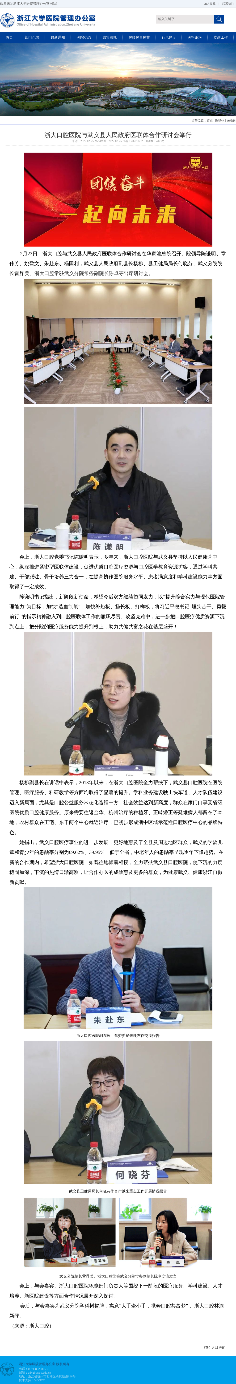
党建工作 (221, 37)
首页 (9, 37)
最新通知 (58, 37)
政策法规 (110, 37)
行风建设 (169, 37)
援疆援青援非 (139, 37)
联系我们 (228, 3)
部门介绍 (32, 37)
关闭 (222, 1347)
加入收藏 (209, 3)
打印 (207, 1347)
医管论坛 (195, 37)
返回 (214, 1347)
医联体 (219, 120)
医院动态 (84, 37)
